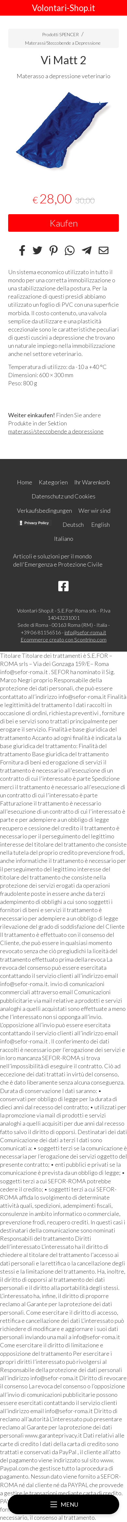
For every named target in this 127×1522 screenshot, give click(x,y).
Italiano (63, 538)
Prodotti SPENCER (60, 34)
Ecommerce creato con (63, 639)
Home (24, 482)
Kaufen (63, 223)
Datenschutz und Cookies (63, 496)
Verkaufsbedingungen (44, 510)
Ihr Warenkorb (92, 482)
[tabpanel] (63, 131)
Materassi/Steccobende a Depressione (63, 43)
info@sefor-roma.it (85, 632)
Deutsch (73, 524)
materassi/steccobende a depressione (56, 431)
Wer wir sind (94, 510)
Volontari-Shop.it (63, 8)
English (100, 524)
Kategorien (53, 482)
